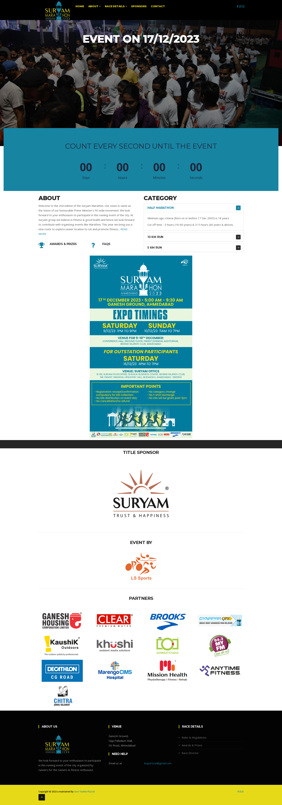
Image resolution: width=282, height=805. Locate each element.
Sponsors (138, 6)
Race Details (116, 6)
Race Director (190, 753)
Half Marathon (160, 207)
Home (80, 6)
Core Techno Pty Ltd (84, 791)
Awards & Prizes (63, 244)
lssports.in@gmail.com (158, 763)
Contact (158, 6)
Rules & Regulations (194, 737)
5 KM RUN (154, 247)
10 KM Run (155, 237)
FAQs (106, 244)
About (94, 6)
